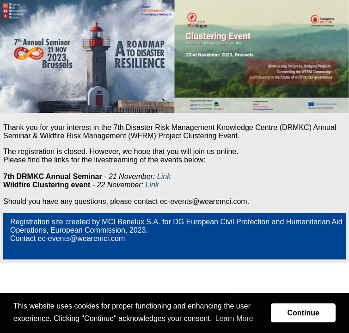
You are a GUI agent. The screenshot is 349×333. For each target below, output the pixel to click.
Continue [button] (303, 313)
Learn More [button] (234, 318)
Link (164, 176)
